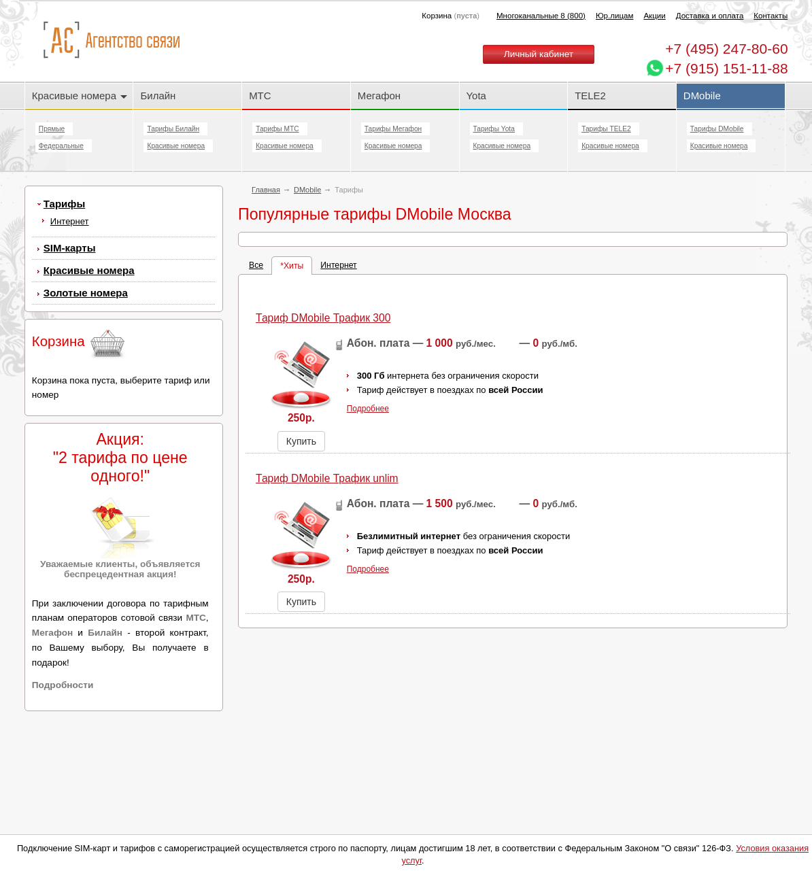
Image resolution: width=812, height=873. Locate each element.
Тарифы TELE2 (605, 129)
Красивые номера (79, 95)
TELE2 (590, 95)
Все (256, 313)
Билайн (157, 95)
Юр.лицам (614, 16)
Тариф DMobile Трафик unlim (327, 527)
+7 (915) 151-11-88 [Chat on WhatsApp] (726, 68)
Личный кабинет (538, 54)
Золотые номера (86, 292)
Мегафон (379, 95)
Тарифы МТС (277, 129)
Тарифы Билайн (173, 129)
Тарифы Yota (494, 129)
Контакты (771, 16)
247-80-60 (726, 48)
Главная (266, 190)
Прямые (52, 129)
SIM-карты (70, 248)
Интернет (69, 221)
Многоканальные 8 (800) (541, 16)
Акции (654, 16)
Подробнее (368, 457)
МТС (260, 95)
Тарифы (64, 203)
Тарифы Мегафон (393, 129)
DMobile (702, 95)
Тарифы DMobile (717, 129)
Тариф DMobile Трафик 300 (323, 366)
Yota (476, 95)
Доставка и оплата (710, 16)
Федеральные (61, 146)
